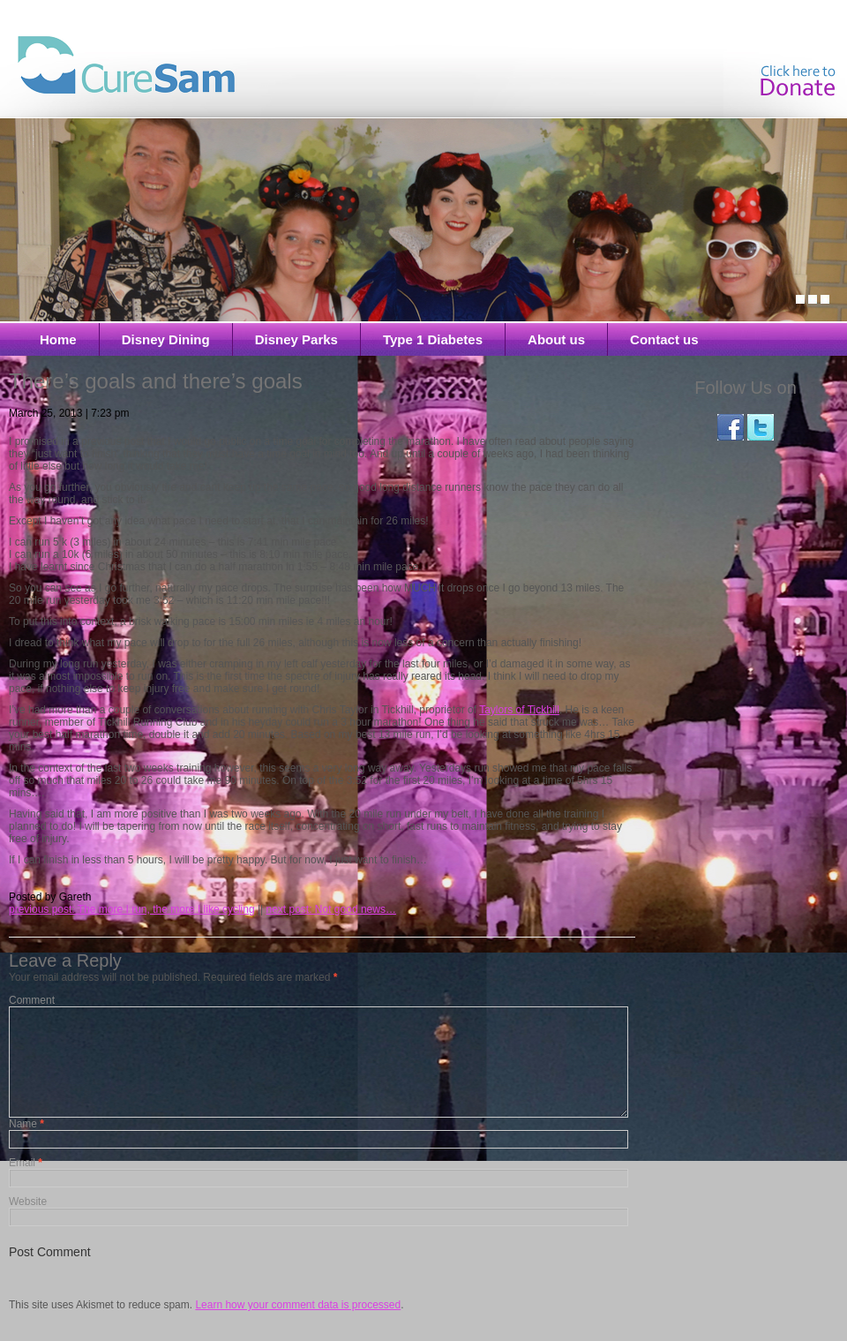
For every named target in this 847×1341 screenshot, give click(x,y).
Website (28, 1223)
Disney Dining (166, 339)
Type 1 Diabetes (433, 339)
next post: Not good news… (330, 909)
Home (58, 339)
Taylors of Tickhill (519, 710)
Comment (32, 1000)
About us (556, 339)
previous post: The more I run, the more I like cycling (132, 909)
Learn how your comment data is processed (298, 1326)
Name (26, 1145)
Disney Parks (296, 339)
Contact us (664, 339)
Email (25, 1184)
